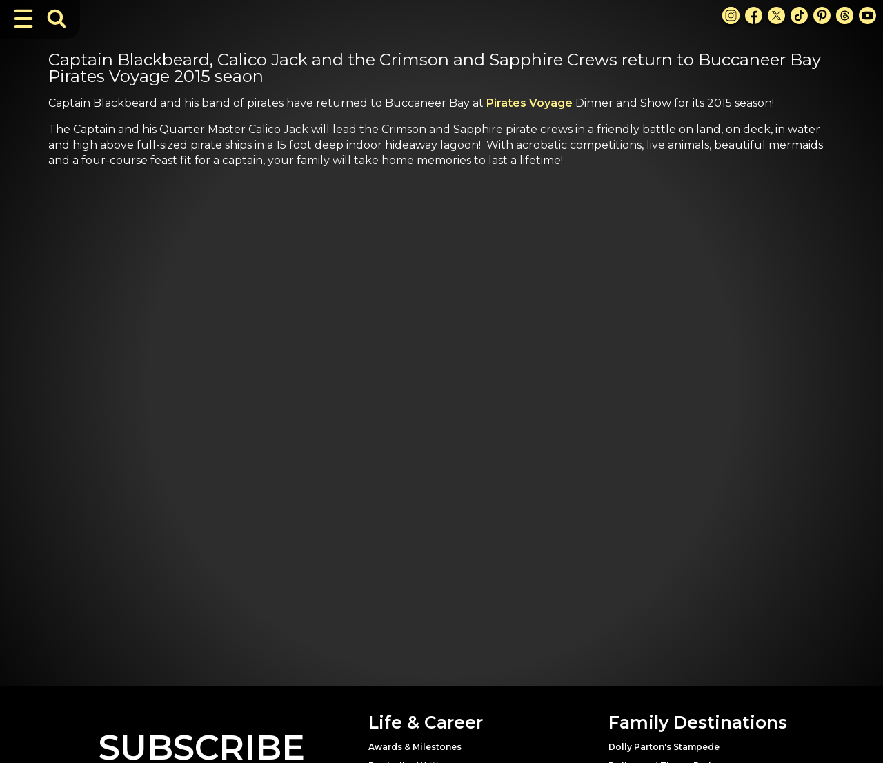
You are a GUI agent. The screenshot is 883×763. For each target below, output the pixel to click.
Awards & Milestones (415, 747)
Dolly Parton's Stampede (664, 747)
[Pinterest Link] (822, 15)
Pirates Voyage (529, 103)
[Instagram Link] (731, 15)
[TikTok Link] (799, 15)
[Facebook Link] (753, 15)
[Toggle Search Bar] (56, 18)
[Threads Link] (844, 15)
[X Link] (776, 15)
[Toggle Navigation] (23, 18)
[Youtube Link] (867, 15)
